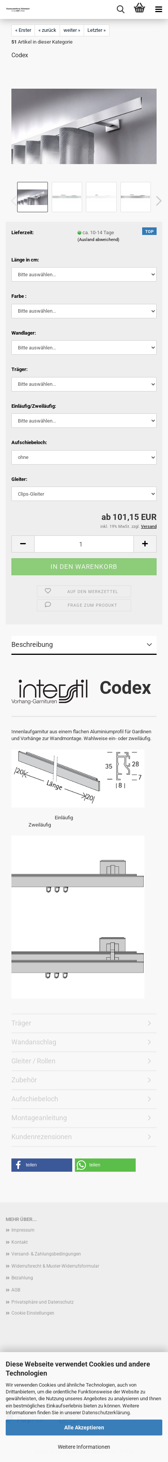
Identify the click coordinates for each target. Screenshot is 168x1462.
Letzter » (96, 30)
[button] (156, 200)
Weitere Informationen (84, 1447)
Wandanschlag (33, 1042)
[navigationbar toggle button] (158, 9)
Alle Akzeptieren (84, 1427)
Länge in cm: (25, 260)
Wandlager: (23, 333)
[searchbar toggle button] (120, 9)
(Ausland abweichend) (98, 239)
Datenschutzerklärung (106, 1412)
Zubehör (24, 1080)
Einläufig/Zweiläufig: (33, 406)
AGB (15, 1290)
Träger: (19, 369)
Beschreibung (32, 644)
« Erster (23, 30)
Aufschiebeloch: (29, 442)
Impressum (23, 1230)
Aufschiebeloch (34, 1099)
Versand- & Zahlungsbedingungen (46, 1254)
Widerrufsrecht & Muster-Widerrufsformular (55, 1266)
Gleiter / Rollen (33, 1061)
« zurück (47, 30)
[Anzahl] (84, 544)
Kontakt (19, 1242)
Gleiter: (19, 479)
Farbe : (19, 296)
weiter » (71, 30)
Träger (21, 1023)
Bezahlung (22, 1277)
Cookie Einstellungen (32, 1313)
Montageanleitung (39, 1118)
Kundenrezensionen (41, 1137)
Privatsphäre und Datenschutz (42, 1302)
